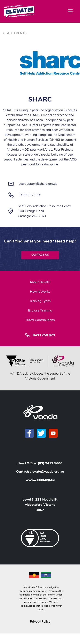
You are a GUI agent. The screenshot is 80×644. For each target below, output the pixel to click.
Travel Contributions (40, 320)
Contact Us (40, 255)
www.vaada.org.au (40, 480)
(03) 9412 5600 (50, 463)
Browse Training (40, 310)
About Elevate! (40, 282)
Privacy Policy (40, 621)
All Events (16, 33)
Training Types (40, 301)
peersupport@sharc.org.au (37, 183)
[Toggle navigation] (70, 11)
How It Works (40, 291)
